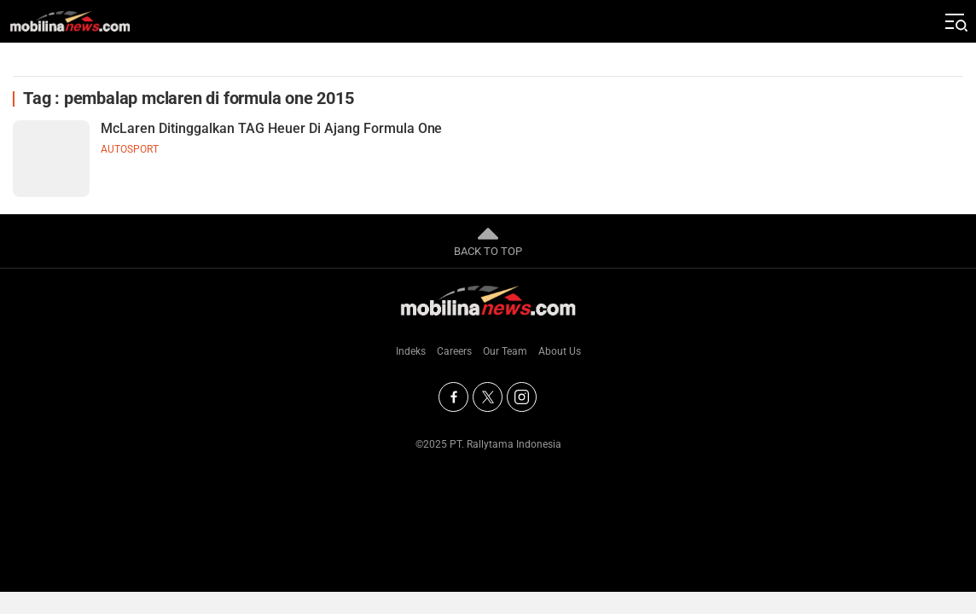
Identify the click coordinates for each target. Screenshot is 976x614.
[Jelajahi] (955, 21)
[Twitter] (488, 397)
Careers (454, 351)
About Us (559, 351)
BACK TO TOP (488, 240)
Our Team (505, 351)
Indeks (411, 351)
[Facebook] (453, 397)
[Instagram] (522, 397)
